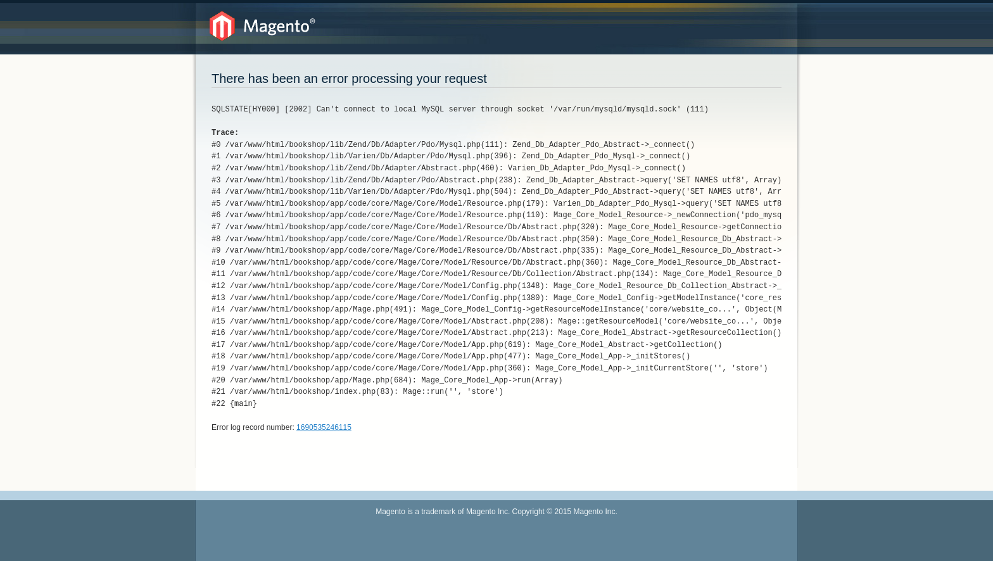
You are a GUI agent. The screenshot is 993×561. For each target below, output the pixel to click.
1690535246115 (323, 427)
